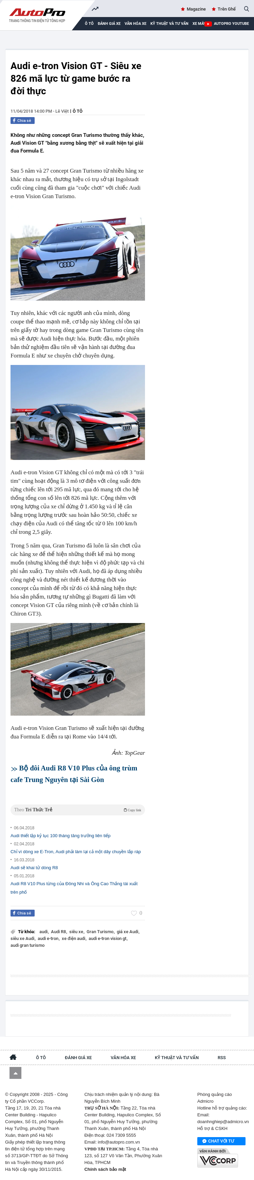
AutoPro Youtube (231, 23)
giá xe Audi (128, 931)
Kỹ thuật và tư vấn (169, 23)
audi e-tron (48, 938)
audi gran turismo (27, 945)
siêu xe (76, 931)
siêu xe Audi (23, 938)
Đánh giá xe (109, 23)
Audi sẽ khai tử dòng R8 (34, 867)
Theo (77, 809)
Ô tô (78, 111)
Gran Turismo (100, 931)
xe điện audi (74, 938)
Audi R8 (59, 931)
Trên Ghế (227, 9)
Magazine (196, 9)
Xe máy (199, 23)
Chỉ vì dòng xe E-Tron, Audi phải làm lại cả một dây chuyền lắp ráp (76, 851)
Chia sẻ (24, 120)
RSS (222, 1057)
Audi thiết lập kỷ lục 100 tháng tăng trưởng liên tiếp (60, 835)
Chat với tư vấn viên (218, 1141)
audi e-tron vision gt (108, 938)
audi (44, 931)
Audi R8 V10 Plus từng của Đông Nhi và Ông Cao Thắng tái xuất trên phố (74, 888)
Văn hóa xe (135, 23)
